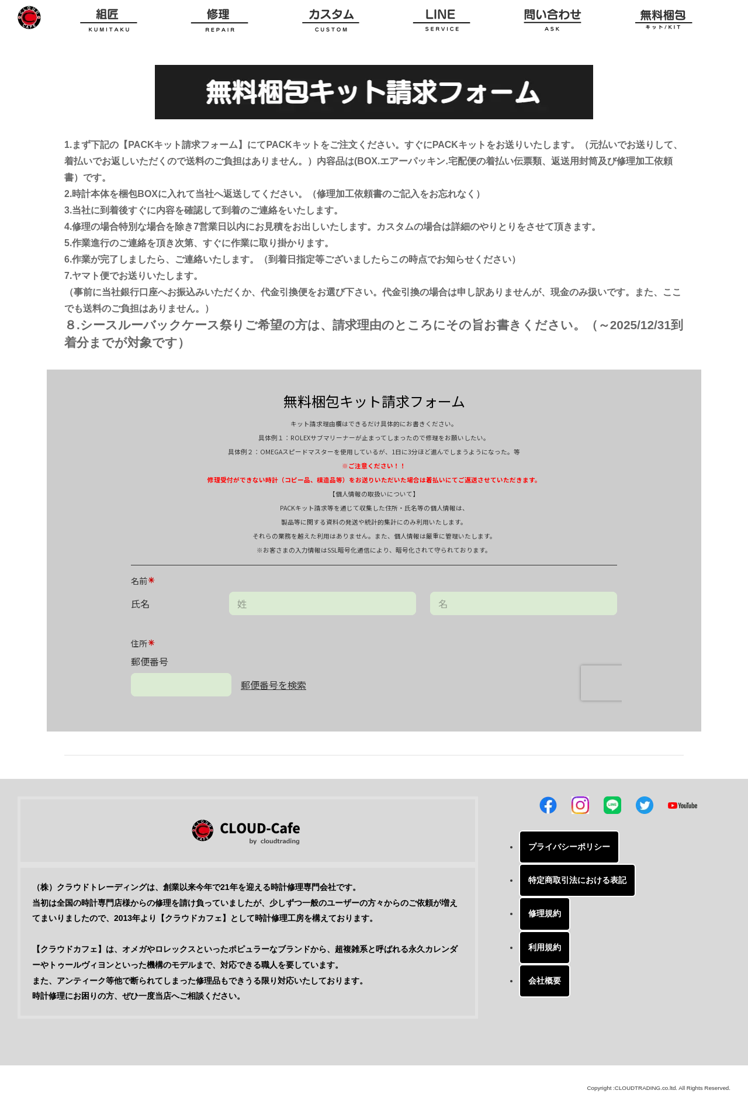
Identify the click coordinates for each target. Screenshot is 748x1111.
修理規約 (544, 913)
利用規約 (544, 947)
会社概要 (544, 980)
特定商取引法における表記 (577, 880)
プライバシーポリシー (569, 846)
